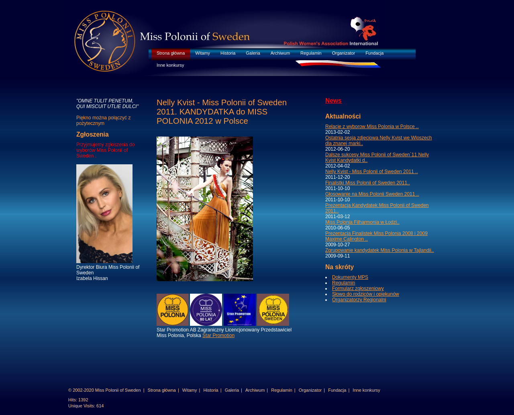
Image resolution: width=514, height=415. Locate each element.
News (333, 100)
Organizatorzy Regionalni (359, 300)
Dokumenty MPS (350, 277)
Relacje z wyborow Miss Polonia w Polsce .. (372, 126)
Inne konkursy (170, 65)
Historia (227, 53)
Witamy (202, 53)
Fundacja (374, 53)
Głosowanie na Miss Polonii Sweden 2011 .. (372, 194)
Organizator (343, 53)
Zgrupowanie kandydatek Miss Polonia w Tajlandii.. (379, 250)
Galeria (253, 53)
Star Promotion (218, 335)
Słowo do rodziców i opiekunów (365, 294)
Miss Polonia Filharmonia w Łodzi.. (362, 222)
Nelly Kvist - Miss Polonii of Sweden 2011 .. (371, 171)
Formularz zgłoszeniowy (358, 288)
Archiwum (280, 53)
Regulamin (311, 53)
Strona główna (171, 53)
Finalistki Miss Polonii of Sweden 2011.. (367, 183)
